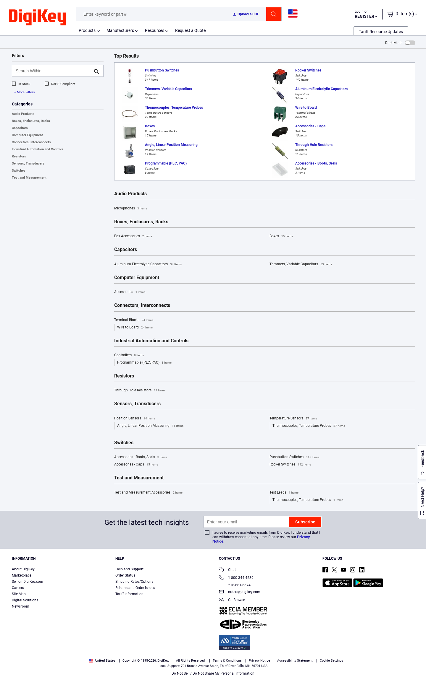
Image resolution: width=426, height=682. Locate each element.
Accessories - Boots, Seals (140, 457)
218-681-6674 (235, 585)
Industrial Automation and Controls (37, 149)
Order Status (125, 575)
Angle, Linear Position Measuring (150, 425)
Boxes (281, 236)
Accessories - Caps (136, 464)
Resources (154, 30)
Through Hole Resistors (139, 390)
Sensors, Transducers (28, 163)
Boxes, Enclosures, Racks (31, 121)
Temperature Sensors (293, 418)
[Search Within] (53, 70)
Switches (18, 170)
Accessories (129, 292)
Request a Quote (190, 30)
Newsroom (20, 606)
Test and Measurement (29, 177)
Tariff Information (129, 594)
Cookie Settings (331, 661)
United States (102, 661)
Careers (18, 588)
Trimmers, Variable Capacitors (301, 264)
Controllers (129, 355)
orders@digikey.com (239, 592)
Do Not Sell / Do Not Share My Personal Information (213, 673)
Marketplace (21, 575)
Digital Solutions (25, 600)
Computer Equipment (27, 135)
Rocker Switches (290, 464)
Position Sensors (134, 418)
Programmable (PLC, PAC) (144, 362)
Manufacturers (120, 30)
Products (87, 30)
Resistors (19, 156)
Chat (227, 570)
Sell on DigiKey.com (27, 582)
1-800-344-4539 (236, 578)
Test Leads (284, 492)
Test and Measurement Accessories (148, 492)
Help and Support (129, 569)
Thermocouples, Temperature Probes (308, 425)
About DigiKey (23, 569)
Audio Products (23, 113)
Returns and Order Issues (135, 588)
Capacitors (20, 128)
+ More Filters (24, 92)
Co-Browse (232, 600)
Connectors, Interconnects (31, 142)
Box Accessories (133, 236)
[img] (37, 17)
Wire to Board (135, 327)
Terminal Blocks (133, 320)
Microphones (130, 208)
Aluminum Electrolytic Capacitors (148, 264)
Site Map (19, 594)
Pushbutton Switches (294, 457)
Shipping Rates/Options (134, 582)
